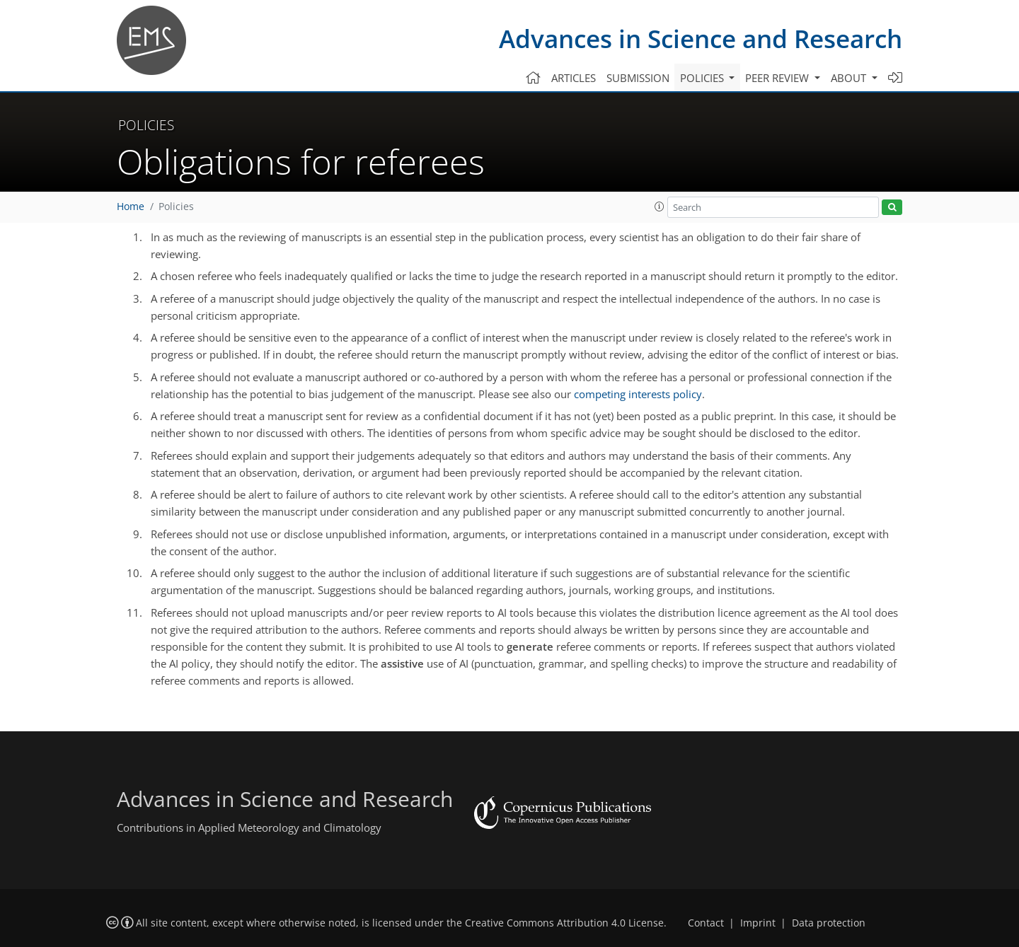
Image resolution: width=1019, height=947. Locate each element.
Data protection (828, 923)
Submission (637, 78)
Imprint (758, 923)
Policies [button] (703, 78)
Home (130, 206)
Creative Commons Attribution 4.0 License (564, 923)
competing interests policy (638, 394)
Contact (706, 923)
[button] (659, 206)
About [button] (850, 78)
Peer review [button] (778, 78)
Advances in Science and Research (700, 38)
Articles (573, 78)
